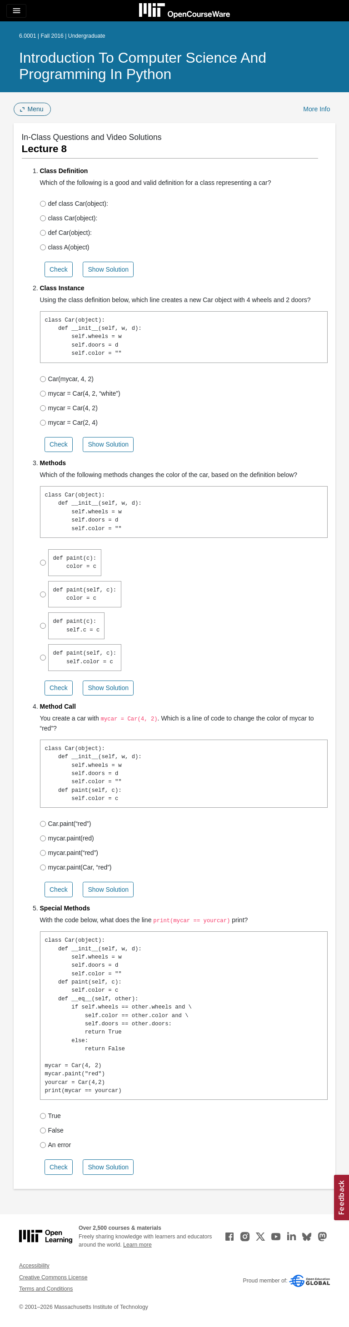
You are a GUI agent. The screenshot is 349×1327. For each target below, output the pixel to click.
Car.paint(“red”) (65, 823)
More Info (316, 109)
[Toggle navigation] (16, 11)
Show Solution (108, 269)
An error (55, 1144)
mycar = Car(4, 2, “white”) (80, 393)
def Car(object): (66, 232)
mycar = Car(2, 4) (69, 422)
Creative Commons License (53, 1277)
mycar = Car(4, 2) (69, 408)
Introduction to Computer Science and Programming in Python (142, 66)
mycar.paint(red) (67, 838)
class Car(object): (69, 218)
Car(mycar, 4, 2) (67, 379)
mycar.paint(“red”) (69, 852)
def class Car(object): (74, 203)
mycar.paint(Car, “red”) (76, 867)
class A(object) (65, 247)
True (50, 1115)
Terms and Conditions (46, 1289)
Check (59, 269)
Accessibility (34, 1265)
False (52, 1130)
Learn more (137, 1245)
